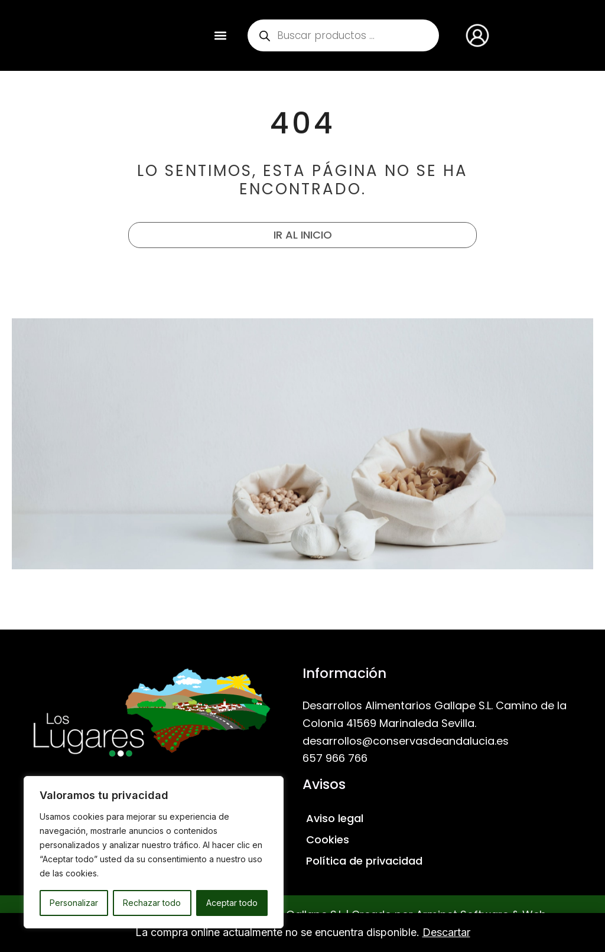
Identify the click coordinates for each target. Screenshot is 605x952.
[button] (220, 35)
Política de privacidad (364, 860)
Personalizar (74, 903)
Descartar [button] (446, 932)
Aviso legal (334, 818)
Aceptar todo (232, 903)
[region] (154, 852)
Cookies (327, 839)
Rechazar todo (152, 903)
